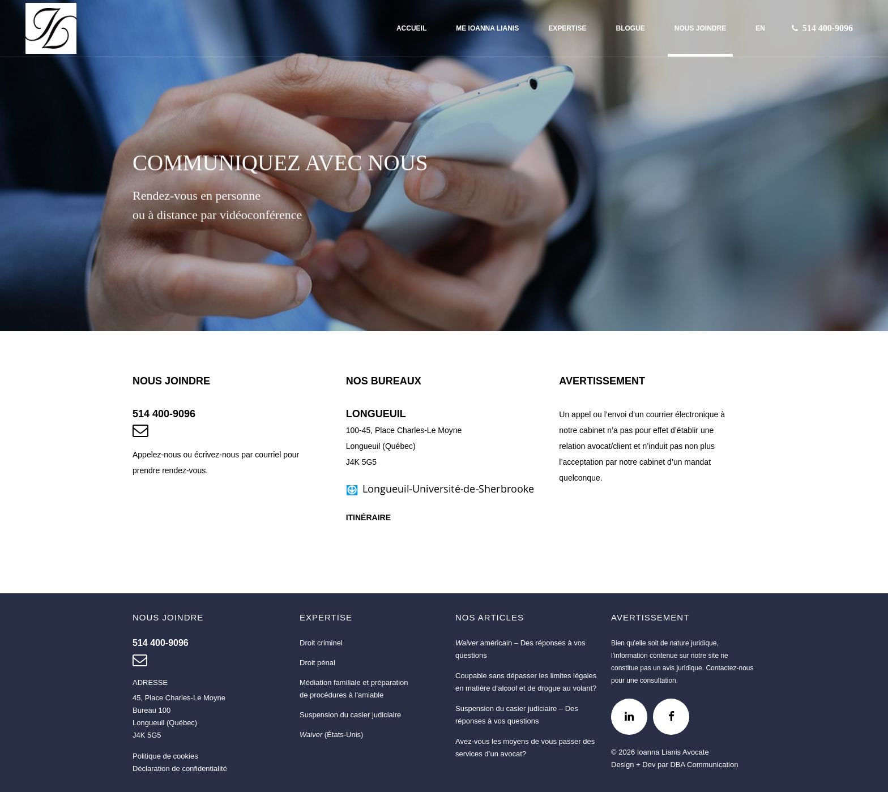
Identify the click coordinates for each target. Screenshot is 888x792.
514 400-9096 (164, 413)
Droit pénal (317, 662)
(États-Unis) (331, 734)
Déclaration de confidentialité (180, 768)
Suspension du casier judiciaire (350, 714)
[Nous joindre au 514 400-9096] (827, 28)
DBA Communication (704, 764)
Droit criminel (321, 643)
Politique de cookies (165, 756)
